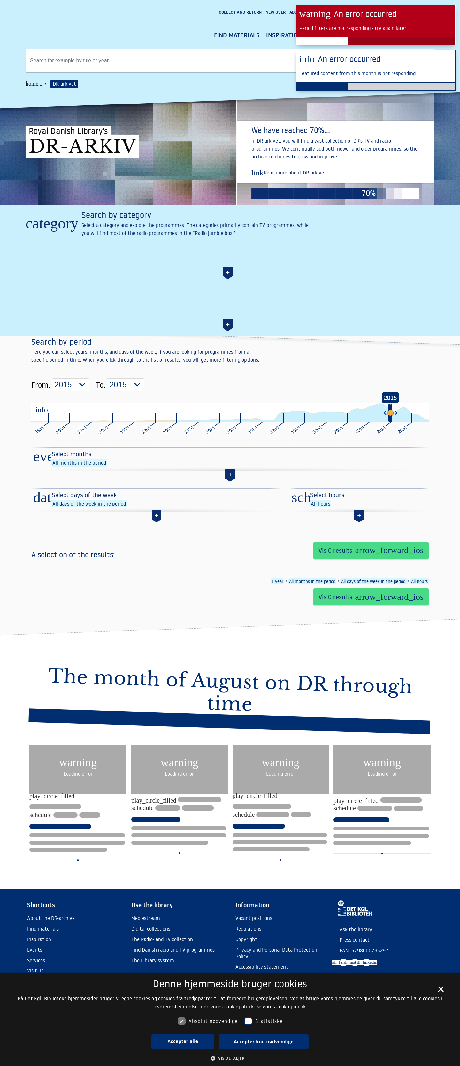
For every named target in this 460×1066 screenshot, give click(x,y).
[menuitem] (240, 13)
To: (120, 440)
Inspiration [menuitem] (284, 35)
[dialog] (230, 1019)
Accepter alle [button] (183, 1041)
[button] (229, 1058)
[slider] (390, 468)
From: (60, 440)
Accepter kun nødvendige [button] (264, 1042)
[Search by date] (230, 330)
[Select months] (230, 511)
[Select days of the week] (156, 552)
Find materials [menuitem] (237, 35)
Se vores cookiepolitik (281, 1006)
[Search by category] (230, 251)
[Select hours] (359, 552)
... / (42, 84)
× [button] (440, 991)
